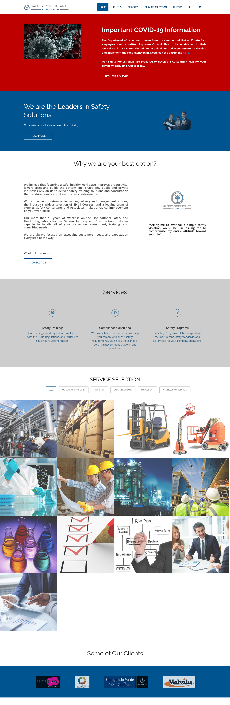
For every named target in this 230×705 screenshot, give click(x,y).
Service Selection (156, 7)
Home (103, 7)
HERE (185, 52)
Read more (38, 135)
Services (133, 7)
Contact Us (38, 262)
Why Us (116, 7)
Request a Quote (116, 76)
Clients (177, 7)
